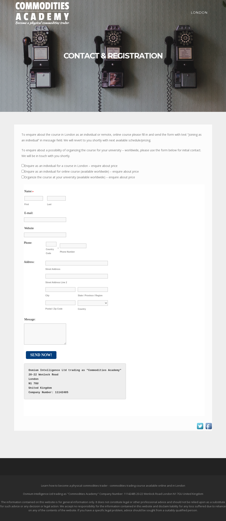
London (199, 13)
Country (82, 309)
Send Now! (41, 355)
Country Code (50, 251)
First (26, 204)
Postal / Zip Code (54, 309)
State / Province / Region (90, 295)
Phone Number (67, 252)
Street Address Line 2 (56, 282)
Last (49, 204)
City (47, 295)
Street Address (52, 269)
